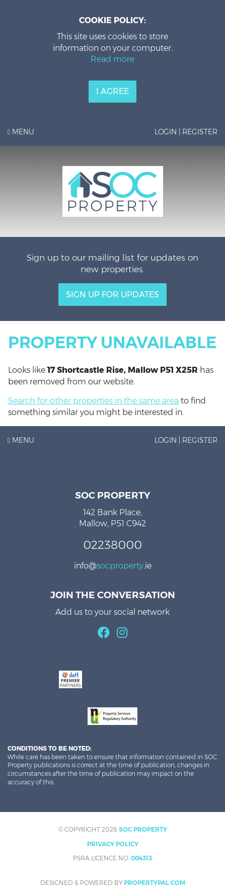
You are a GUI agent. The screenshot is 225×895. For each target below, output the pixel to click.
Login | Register (186, 131)
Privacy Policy (112, 844)
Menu (21, 131)
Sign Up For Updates (112, 294)
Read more (112, 59)
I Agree (112, 91)
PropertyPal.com (154, 882)
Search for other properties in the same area (93, 400)
